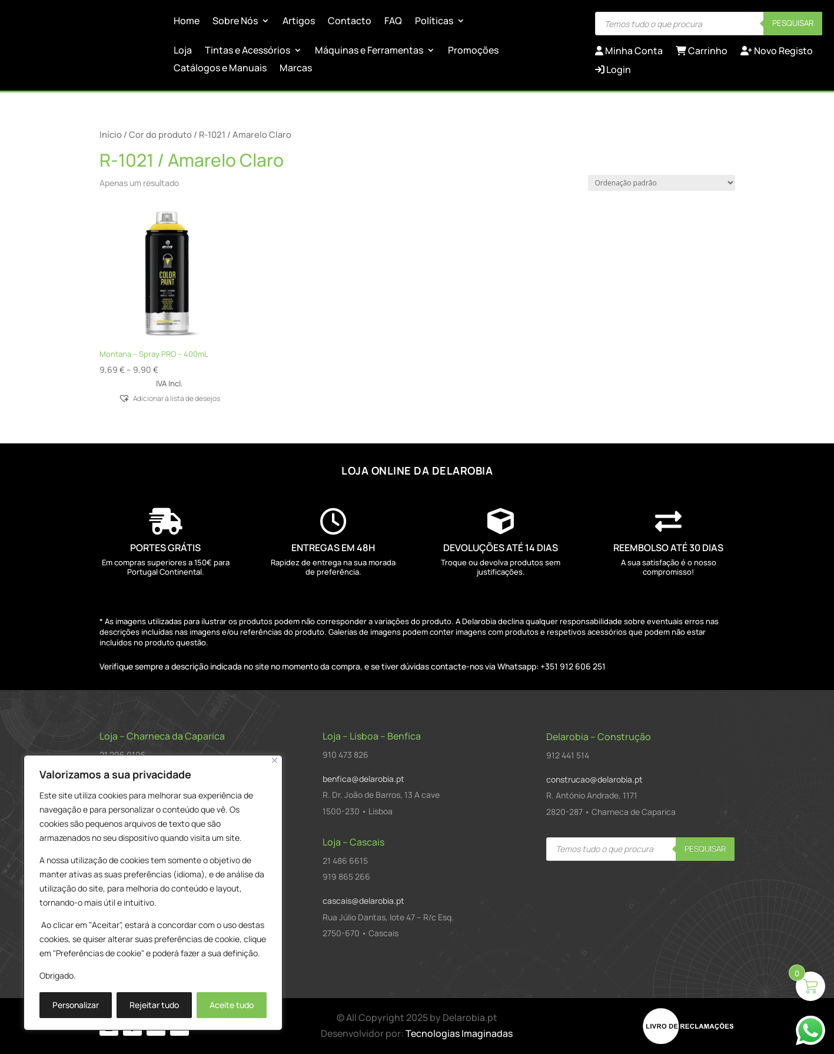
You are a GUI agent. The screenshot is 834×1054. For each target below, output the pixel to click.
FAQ (393, 21)
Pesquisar (792, 23)
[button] (169, 398)
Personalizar (75, 1004)
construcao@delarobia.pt (594, 779)
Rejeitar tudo (154, 1004)
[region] (153, 892)
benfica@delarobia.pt (363, 778)
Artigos (299, 21)
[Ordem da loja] (661, 183)
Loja (183, 51)
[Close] (274, 760)
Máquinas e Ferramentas (369, 51)
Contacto (349, 21)
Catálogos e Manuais (220, 69)
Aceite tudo (232, 1004)
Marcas (296, 69)
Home (187, 21)
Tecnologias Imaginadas (459, 1033)
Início (110, 134)
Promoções (473, 51)
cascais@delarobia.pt (363, 900)
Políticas (434, 21)
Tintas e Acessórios (247, 51)
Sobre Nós (235, 21)
